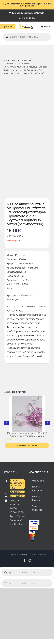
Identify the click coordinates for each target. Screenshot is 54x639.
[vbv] (34, 521)
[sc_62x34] (33, 526)
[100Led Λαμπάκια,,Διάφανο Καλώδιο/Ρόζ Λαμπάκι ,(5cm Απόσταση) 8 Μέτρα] (27, 414)
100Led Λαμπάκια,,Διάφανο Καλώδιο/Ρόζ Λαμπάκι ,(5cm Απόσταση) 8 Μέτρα (27, 434)
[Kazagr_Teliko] (27, 22)
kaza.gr (25, 554)
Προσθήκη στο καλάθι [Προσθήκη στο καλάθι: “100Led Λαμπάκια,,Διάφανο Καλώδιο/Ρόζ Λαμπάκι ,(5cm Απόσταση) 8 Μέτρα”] (27, 445)
